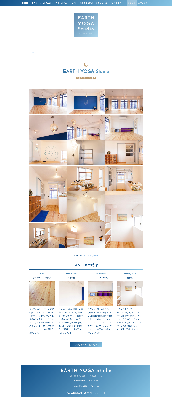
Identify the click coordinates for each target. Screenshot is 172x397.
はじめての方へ (46, 3)
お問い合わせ (144, 3)
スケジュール (101, 3)
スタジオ (132, 3)
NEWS (34, 3)
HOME (25, 3)
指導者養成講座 (86, 3)
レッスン (73, 3)
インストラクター (117, 3)
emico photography (90, 256)
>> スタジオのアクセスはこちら (86, 345)
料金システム (61, 3)
